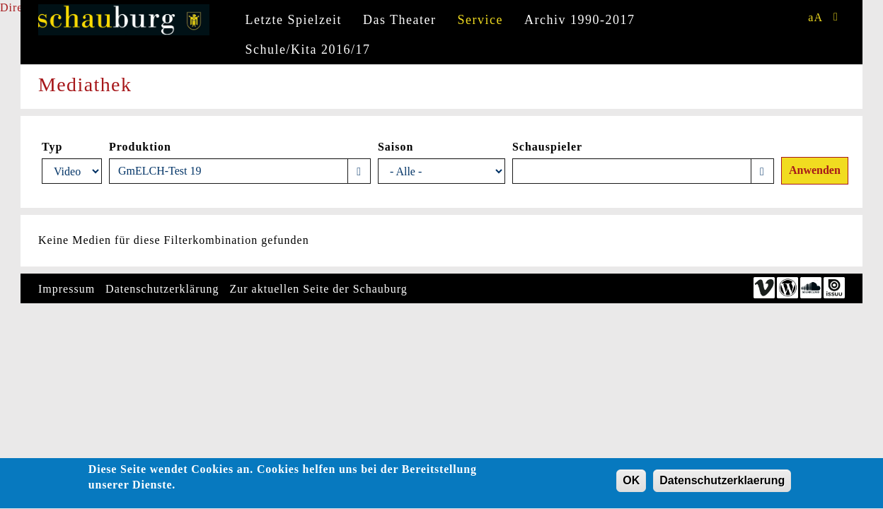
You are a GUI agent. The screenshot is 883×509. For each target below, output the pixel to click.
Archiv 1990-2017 (579, 20)
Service (480, 20)
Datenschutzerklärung (162, 289)
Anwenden (815, 170)
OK (631, 482)
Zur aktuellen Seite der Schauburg (319, 289)
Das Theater (400, 20)
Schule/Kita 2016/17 (308, 49)
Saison (395, 147)
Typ (52, 147)
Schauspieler (547, 147)
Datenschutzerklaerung (722, 482)
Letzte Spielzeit (294, 20)
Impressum (66, 289)
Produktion (140, 147)
